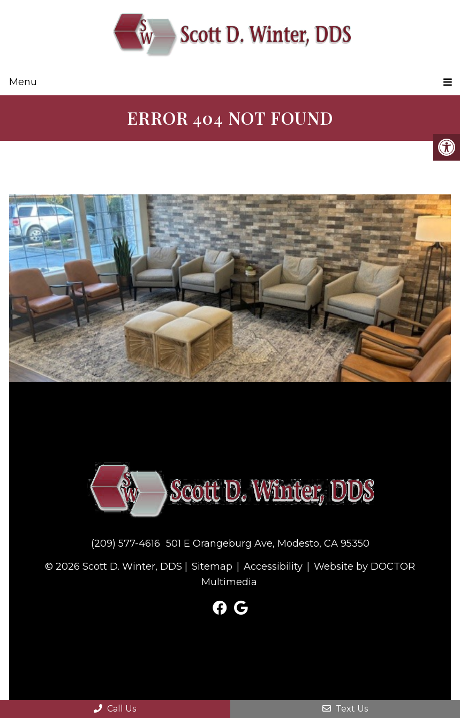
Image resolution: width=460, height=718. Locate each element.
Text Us (345, 709)
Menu (23, 82)
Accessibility (273, 566)
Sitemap (212, 566)
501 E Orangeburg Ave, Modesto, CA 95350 (267, 543)
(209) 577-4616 (125, 543)
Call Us (115, 709)
